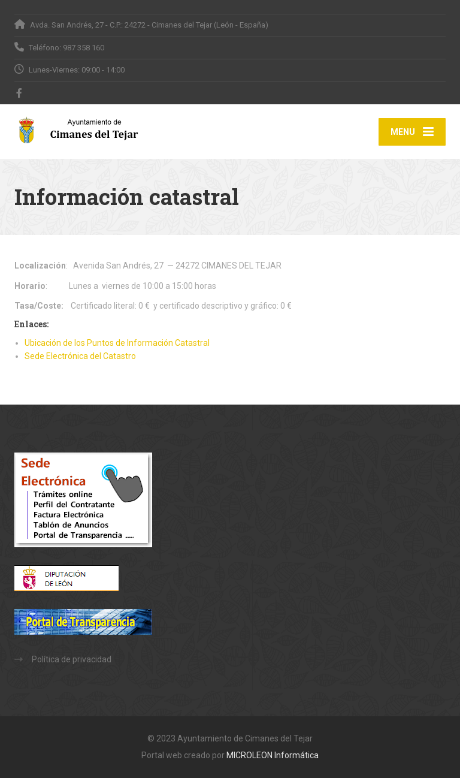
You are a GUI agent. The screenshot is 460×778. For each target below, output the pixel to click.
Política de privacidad (71, 659)
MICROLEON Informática (272, 755)
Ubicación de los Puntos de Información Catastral (117, 343)
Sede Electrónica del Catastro (80, 356)
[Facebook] (19, 93)
